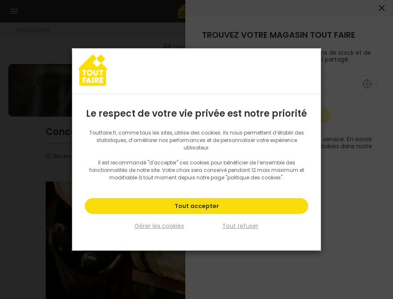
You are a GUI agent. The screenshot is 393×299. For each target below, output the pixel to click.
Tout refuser (240, 226)
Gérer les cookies (159, 226)
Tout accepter (196, 206)
